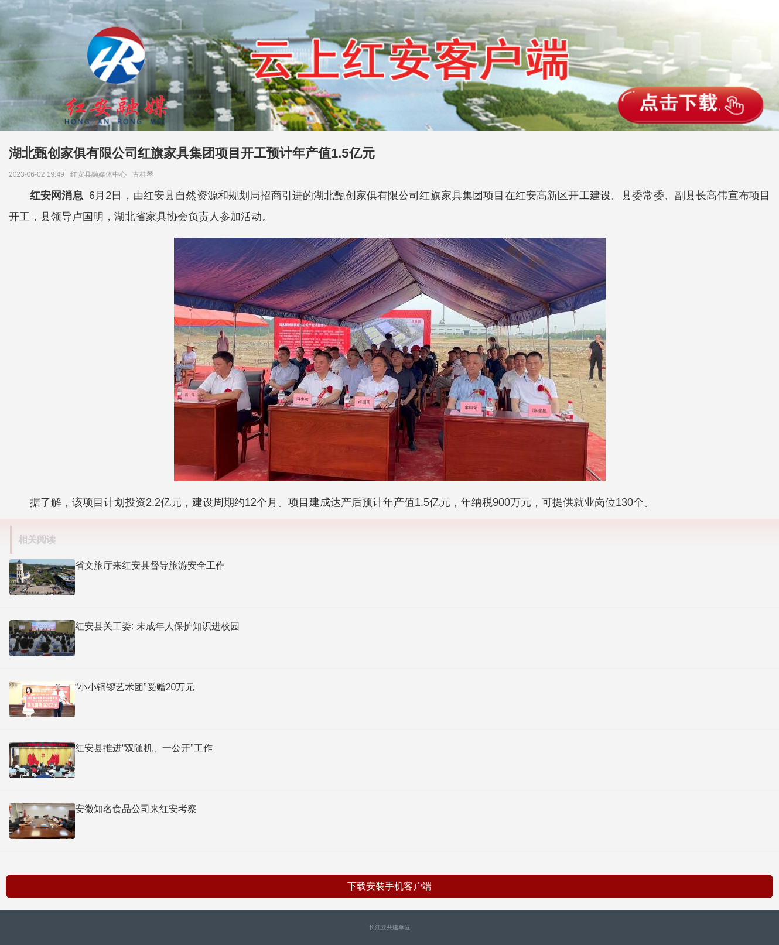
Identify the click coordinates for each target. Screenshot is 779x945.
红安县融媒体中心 (100, 174)
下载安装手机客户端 (389, 886)
